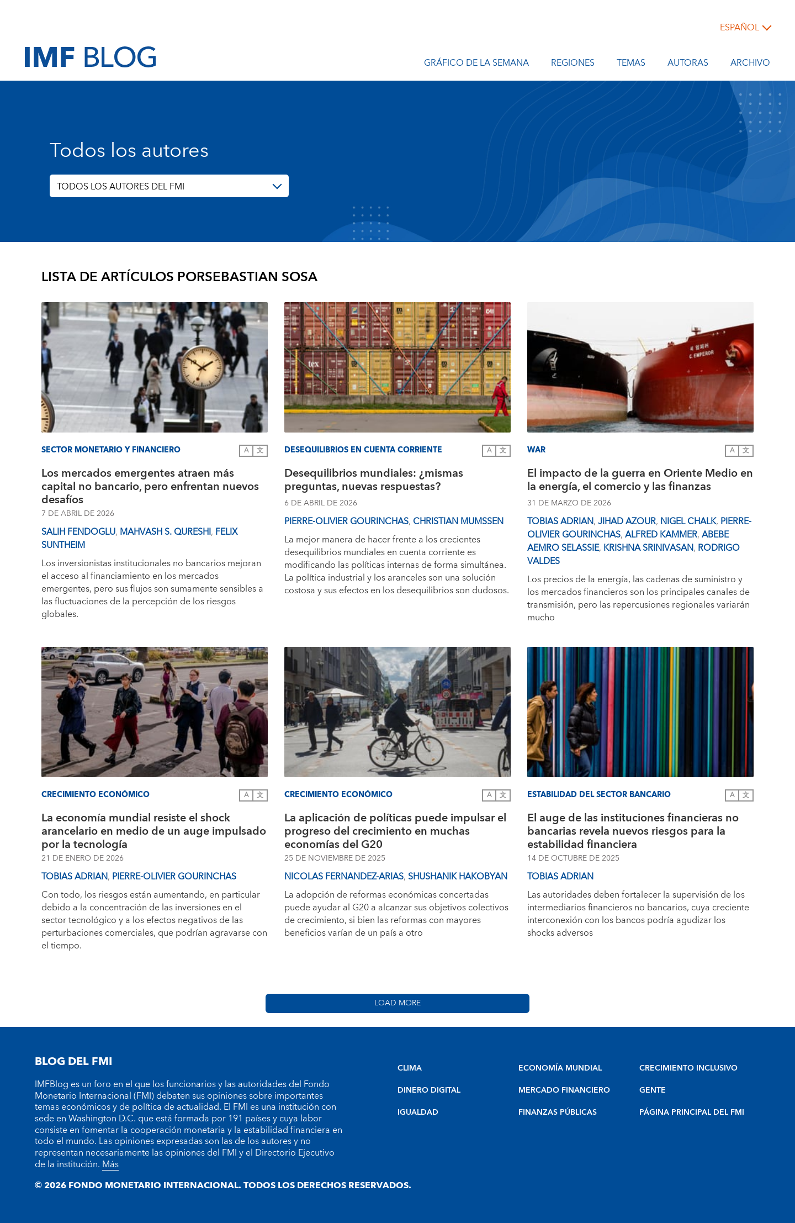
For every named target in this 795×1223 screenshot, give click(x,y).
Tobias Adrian (560, 521)
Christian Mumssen (458, 521)
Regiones (573, 65)
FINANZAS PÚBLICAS (557, 1112)
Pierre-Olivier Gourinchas (346, 521)
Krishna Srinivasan (648, 548)
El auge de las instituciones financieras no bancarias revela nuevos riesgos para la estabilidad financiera (633, 831)
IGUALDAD (418, 1112)
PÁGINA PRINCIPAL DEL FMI (691, 1112)
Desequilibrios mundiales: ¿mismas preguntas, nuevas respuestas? (373, 481)
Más (110, 1164)
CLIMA (410, 1068)
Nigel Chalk (688, 521)
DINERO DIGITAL (429, 1090)
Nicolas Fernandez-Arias (344, 876)
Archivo (750, 65)
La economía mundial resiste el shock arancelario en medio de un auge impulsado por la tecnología (153, 831)
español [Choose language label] (739, 27)
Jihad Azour (627, 521)
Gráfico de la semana (476, 65)
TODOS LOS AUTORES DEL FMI (120, 186)
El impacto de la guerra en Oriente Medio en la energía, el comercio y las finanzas (640, 481)
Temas (631, 65)
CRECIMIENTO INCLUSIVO (688, 1068)
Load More (397, 1003)
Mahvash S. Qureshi (165, 532)
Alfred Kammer (661, 534)
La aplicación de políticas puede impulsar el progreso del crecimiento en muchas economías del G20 (395, 831)
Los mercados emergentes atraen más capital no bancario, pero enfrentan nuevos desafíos (150, 487)
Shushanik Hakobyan (457, 876)
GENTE (652, 1090)
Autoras (687, 65)
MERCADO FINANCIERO (564, 1090)
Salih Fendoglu (78, 532)
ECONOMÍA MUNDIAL (560, 1068)
